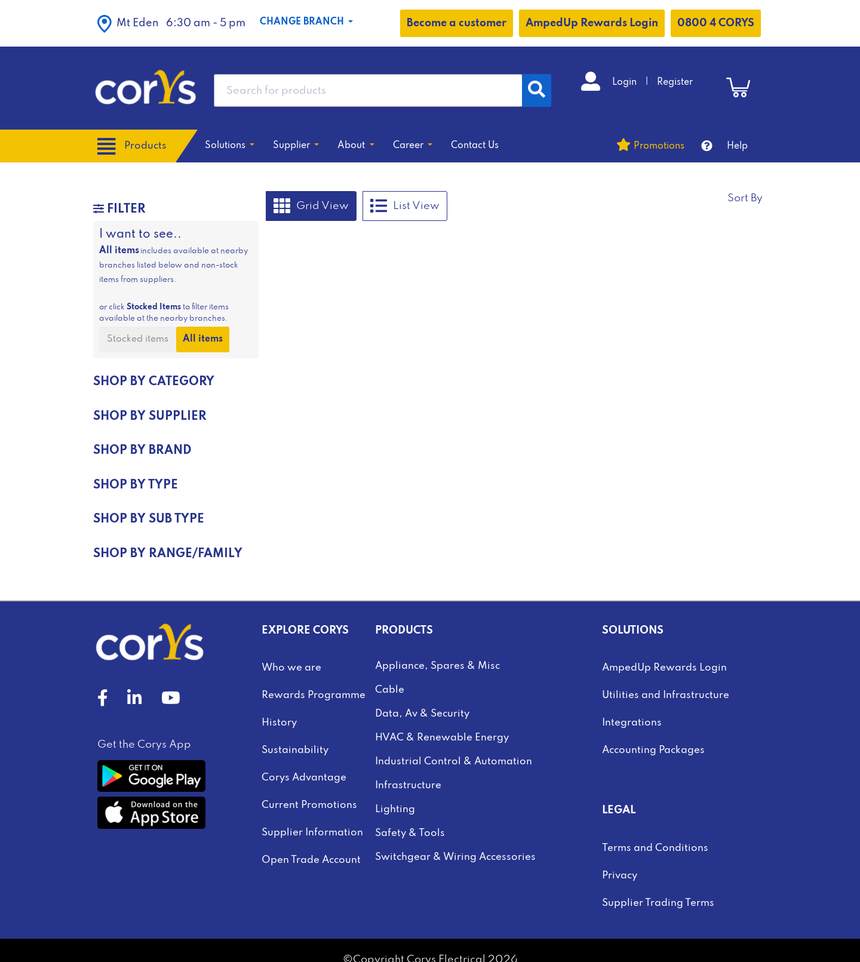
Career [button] (409, 145)
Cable (389, 690)
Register (675, 82)
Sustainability (295, 750)
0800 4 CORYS (715, 23)
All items (203, 339)
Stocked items (137, 339)
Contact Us (475, 145)
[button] (171, 23)
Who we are (291, 668)
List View (405, 206)
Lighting (395, 809)
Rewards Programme (314, 695)
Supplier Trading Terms (658, 903)
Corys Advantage (304, 778)
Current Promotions (309, 805)
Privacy (619, 876)
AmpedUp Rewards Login (592, 23)
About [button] (352, 145)
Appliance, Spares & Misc (437, 666)
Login (625, 82)
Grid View (311, 206)
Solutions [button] (226, 145)
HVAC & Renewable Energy (442, 738)
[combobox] (368, 90)
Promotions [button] (659, 146)
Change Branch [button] (303, 22)
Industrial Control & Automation (453, 762)
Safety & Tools (410, 833)
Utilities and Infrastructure (665, 695)
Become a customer (456, 23)
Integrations (632, 723)
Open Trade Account (311, 860)
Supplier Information (312, 833)
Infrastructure (408, 785)
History (279, 723)
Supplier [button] (292, 145)
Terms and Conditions (655, 848)
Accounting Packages (653, 750)
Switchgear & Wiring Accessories (455, 857)
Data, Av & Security (422, 714)
